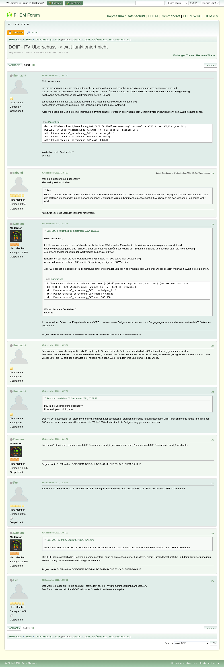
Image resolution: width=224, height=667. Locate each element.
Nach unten (14, 65)
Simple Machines (29, 663)
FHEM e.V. (211, 16)
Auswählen (54, 122)
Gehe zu (169, 643)
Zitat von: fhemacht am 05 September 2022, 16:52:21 (73, 231)
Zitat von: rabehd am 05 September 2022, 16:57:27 (72, 398)
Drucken (210, 65)
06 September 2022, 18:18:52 (55, 580)
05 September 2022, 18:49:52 (55, 439)
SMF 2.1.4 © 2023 (12, 663)
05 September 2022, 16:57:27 (55, 173)
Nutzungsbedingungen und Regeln (191, 663)
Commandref (170, 16)
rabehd (18, 172)
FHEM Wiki (191, 16)
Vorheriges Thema (183, 55)
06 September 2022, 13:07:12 (55, 533)
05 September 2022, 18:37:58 (55, 391)
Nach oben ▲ (213, 663)
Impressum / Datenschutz (126, 16)
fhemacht (19, 75)
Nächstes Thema (205, 55)
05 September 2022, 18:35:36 (55, 345)
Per (15, 482)
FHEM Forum (27, 15)
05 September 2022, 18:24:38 (55, 224)
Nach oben (14, 628)
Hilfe (172, 663)
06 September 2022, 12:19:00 (55, 482)
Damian (76, 39)
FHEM (153, 16)
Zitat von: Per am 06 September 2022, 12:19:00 (70, 540)
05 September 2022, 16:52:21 (55, 75)
